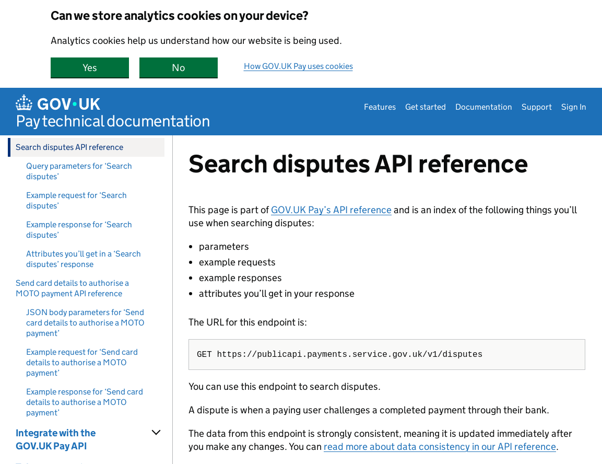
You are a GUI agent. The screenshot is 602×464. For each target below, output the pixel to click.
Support (537, 107)
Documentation (483, 107)
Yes (105, 68)
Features (380, 107)
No (195, 68)
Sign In (573, 107)
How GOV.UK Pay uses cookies (298, 66)
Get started (425, 107)
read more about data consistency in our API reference (440, 446)
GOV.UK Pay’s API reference (331, 210)
